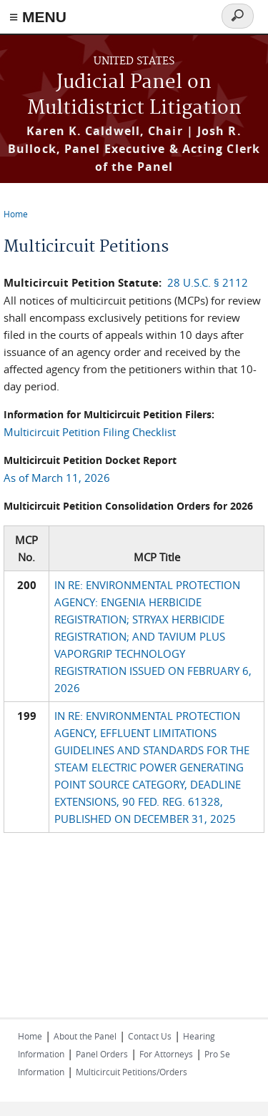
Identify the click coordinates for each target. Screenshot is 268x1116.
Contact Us (150, 1036)
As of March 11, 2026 (57, 477)
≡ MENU (37, 17)
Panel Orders (102, 1054)
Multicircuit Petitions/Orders (131, 1071)
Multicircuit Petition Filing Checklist (90, 432)
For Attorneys (166, 1054)
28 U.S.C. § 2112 (207, 282)
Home (16, 213)
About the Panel (85, 1036)
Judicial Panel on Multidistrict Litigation (134, 95)
